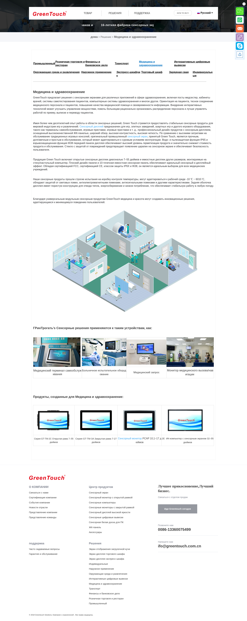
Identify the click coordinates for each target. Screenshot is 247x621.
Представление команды (42, 517)
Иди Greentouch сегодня (177, 509)
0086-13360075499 (174, 529)
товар (88, 13)
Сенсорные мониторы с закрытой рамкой (111, 507)
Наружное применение (101, 568)
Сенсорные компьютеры (102, 502)
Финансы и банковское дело (104, 593)
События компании (39, 502)
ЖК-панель (95, 527)
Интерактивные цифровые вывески (108, 578)
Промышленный (98, 603)
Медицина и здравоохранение (135, 36)
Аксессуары (95, 532)
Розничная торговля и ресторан (106, 598)
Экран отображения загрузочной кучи (109, 549)
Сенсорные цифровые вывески (106, 517)
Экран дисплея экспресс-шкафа (106, 558)
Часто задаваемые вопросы (44, 549)
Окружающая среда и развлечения (108, 573)
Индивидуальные (98, 563)
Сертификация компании (43, 497)
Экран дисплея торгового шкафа (107, 554)
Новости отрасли (38, 507)
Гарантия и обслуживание (43, 554)
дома (94, 36)
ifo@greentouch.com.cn (179, 546)
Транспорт (94, 588)
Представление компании (43, 512)
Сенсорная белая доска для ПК (106, 522)
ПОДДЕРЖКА (142, 13)
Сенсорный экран (98, 492)
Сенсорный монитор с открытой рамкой (110, 497)
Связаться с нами (38, 492)
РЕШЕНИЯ (115, 13)
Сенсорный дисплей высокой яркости (109, 512)
